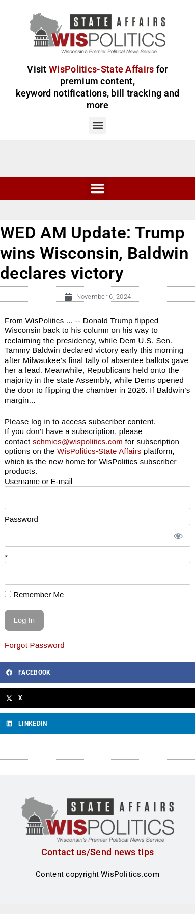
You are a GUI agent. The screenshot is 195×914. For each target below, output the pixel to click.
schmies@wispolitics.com (78, 441)
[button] (97, 125)
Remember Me (34, 594)
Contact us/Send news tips (97, 852)
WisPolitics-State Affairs (99, 451)
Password (21, 519)
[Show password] (177, 535)
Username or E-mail (38, 481)
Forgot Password (35, 645)
